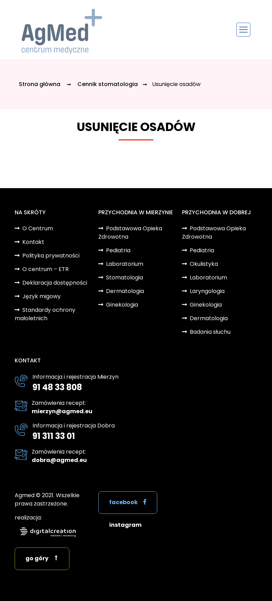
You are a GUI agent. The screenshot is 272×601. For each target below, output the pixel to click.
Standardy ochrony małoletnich (45, 314)
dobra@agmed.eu (59, 460)
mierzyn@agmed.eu (62, 411)
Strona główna (40, 84)
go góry (36, 558)
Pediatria (118, 250)
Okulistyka (204, 264)
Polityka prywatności (51, 256)
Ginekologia (122, 305)
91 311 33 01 (53, 436)
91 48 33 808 (57, 387)
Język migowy (41, 296)
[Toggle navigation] (243, 30)
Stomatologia (124, 277)
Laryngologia (207, 291)
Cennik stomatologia (107, 84)
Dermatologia (125, 291)
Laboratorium (124, 264)
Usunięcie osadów (176, 84)
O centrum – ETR (45, 269)
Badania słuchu (210, 332)
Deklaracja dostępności (54, 283)
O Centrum (37, 228)
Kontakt (33, 242)
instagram (125, 525)
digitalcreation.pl (48, 532)
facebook (123, 502)
